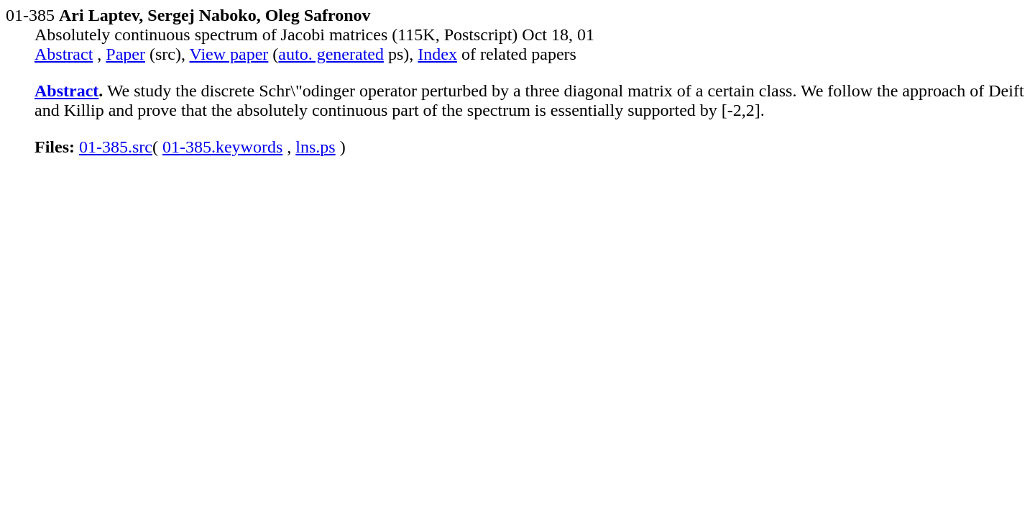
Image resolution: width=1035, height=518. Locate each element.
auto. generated (331, 54)
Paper (125, 54)
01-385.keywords (222, 146)
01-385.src (115, 146)
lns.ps (315, 146)
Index (437, 54)
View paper (229, 54)
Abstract (63, 54)
